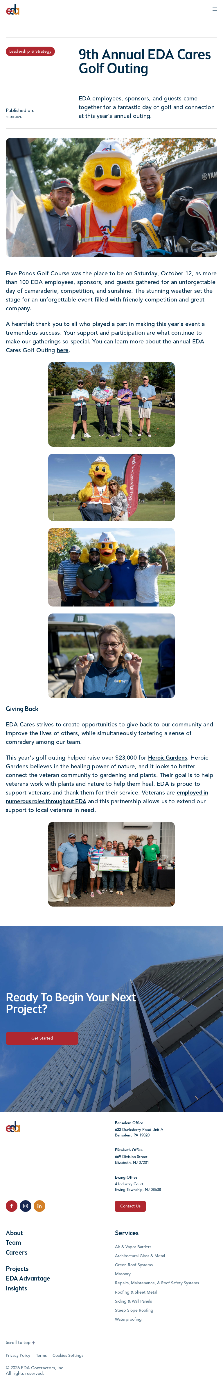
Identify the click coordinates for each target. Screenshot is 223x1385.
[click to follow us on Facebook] (11, 1206)
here (63, 351)
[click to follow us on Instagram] (25, 1206)
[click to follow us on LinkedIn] (39, 1206)
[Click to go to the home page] (13, 9)
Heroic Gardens (167, 758)
